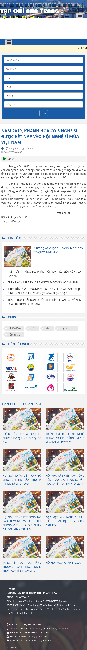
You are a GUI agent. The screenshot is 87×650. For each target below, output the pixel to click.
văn (33, 328)
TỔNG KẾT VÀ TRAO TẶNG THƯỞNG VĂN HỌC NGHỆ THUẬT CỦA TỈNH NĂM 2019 (22, 566)
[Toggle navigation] (79, 15)
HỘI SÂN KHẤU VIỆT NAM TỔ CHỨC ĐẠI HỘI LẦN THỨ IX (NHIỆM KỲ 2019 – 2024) (22, 479)
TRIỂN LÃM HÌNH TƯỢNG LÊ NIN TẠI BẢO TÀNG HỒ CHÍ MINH (43, 282)
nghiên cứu (67, 328)
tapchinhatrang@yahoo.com (32, 636)
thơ (48, 328)
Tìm (43, 113)
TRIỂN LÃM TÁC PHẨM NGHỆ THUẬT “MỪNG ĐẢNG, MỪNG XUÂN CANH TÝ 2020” (65, 438)
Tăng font (12, 148)
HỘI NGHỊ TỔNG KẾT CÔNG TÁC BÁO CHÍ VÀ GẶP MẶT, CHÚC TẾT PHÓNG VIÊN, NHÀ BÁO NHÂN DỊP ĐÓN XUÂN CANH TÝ (22, 523)
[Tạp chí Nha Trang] (39, 10)
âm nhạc (15, 334)
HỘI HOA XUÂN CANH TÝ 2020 (63, 562)
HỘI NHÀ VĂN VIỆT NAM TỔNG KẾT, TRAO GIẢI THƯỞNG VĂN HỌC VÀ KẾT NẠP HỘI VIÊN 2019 (65, 479)
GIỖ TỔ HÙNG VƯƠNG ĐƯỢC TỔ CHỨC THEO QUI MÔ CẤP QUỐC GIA (22, 438)
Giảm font (27, 148)
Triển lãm (15, 328)
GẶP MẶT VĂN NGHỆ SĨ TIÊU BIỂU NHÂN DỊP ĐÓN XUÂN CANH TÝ (65, 521)
